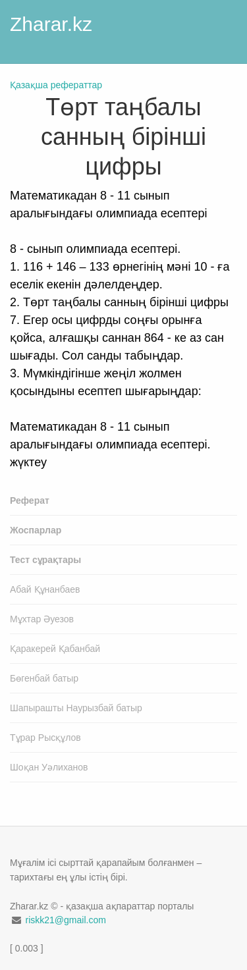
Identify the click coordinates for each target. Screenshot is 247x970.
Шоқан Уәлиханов (49, 767)
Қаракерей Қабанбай (55, 648)
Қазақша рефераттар (56, 85)
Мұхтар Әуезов (42, 619)
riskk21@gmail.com (65, 920)
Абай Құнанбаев (45, 589)
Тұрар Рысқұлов (45, 737)
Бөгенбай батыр (44, 678)
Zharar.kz (51, 24)
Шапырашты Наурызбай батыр (76, 708)
